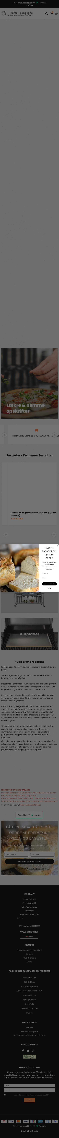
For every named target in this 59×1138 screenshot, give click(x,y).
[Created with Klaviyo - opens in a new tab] (29, 597)
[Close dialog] (57, 549)
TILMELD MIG (49, 587)
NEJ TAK (49, 592)
